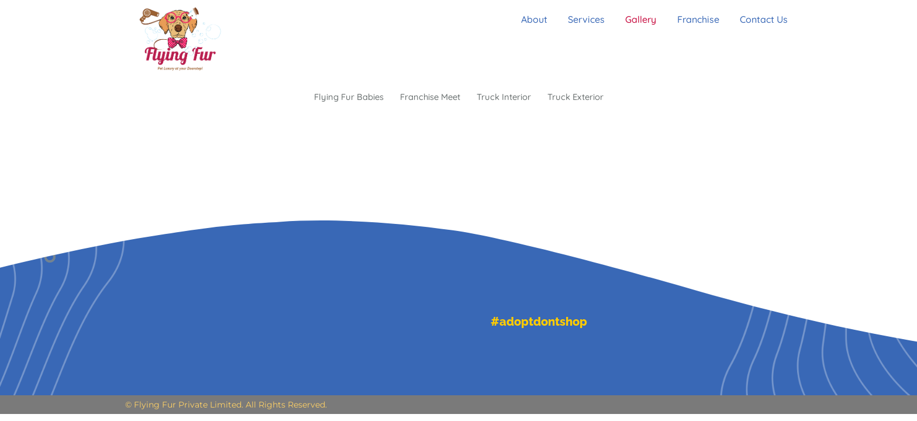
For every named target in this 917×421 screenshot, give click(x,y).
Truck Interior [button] (507, 97)
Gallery (639, 19)
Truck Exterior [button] (582, 97)
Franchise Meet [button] (428, 97)
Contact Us (768, 19)
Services (582, 19)
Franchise (699, 19)
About (527, 19)
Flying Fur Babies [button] (341, 97)
